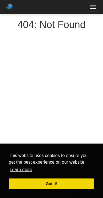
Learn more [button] (21, 169)
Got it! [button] (51, 184)
